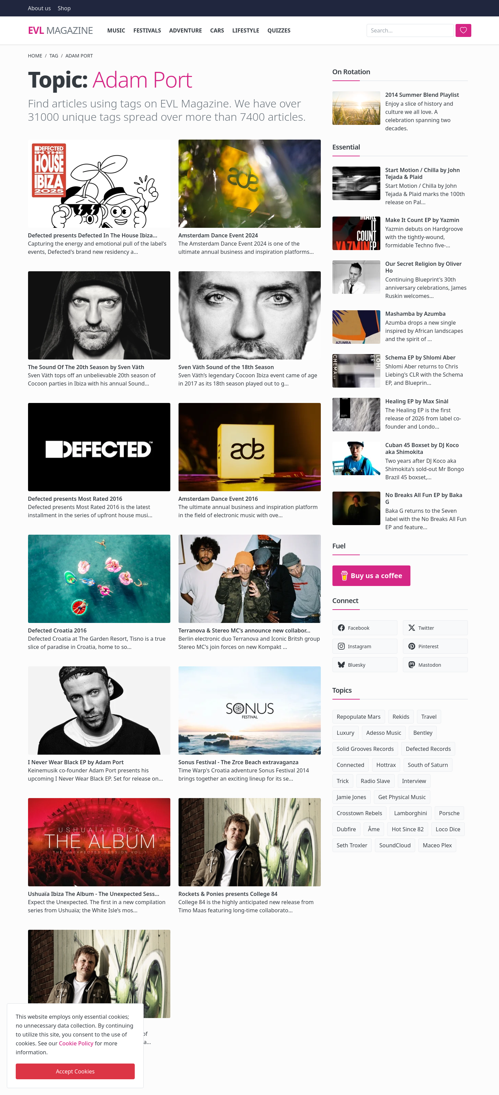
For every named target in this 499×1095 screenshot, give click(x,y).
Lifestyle (245, 30)
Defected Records (428, 749)
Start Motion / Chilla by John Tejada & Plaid (422, 173)
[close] (138, 1007)
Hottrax (386, 765)
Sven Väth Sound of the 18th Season (226, 367)
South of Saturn (428, 765)
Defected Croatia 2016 (57, 630)
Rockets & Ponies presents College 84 (228, 894)
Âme (374, 829)
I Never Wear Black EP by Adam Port (76, 762)
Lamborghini (410, 813)
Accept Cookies (75, 1071)
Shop (64, 8)
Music (116, 30)
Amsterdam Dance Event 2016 (218, 499)
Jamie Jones (351, 797)
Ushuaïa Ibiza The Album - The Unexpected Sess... (93, 894)
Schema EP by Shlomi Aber (420, 357)
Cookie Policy (76, 1043)
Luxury (345, 732)
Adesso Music (383, 732)
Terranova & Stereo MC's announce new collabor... (245, 630)
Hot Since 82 (407, 829)
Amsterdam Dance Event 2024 (218, 235)
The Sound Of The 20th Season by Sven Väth (86, 367)
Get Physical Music (402, 797)
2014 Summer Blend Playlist (422, 94)
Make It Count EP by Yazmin (422, 220)
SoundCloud (395, 845)
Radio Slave (375, 781)
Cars (217, 30)
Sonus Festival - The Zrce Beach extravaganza (239, 762)
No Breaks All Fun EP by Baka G (423, 498)
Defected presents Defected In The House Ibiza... (92, 235)
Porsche (449, 813)
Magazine (60, 30)
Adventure (185, 30)
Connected (351, 765)
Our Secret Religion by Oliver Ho (423, 267)
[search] (463, 30)
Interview (414, 781)
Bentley (422, 732)
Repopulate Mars (359, 716)
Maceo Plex (437, 845)
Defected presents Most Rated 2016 (75, 499)
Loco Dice (448, 829)
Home (35, 55)
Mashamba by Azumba (415, 313)
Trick (343, 781)
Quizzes (278, 30)
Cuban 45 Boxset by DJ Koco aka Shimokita (422, 448)
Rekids (401, 716)
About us (39, 8)
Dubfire (346, 829)
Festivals (147, 30)
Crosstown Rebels (359, 813)
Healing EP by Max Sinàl (417, 401)
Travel (429, 716)
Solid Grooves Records (365, 749)
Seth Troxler (352, 845)
